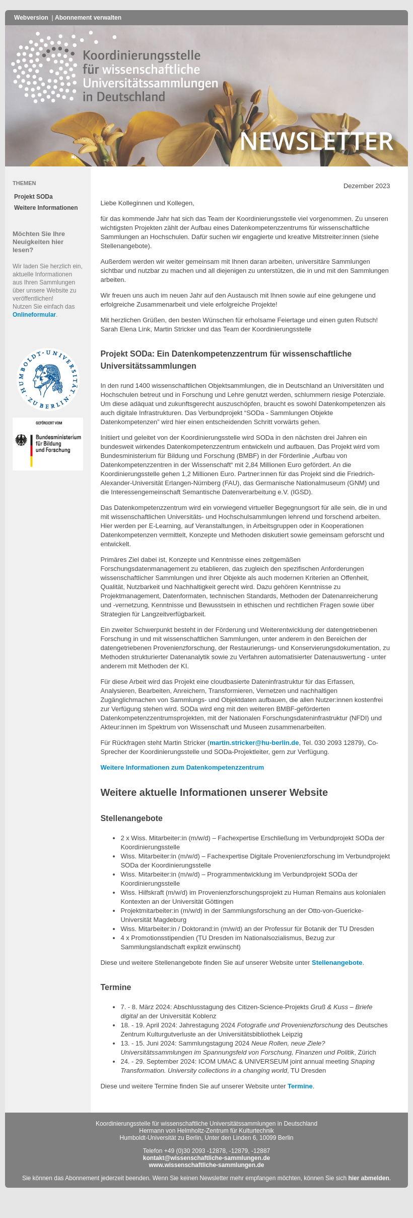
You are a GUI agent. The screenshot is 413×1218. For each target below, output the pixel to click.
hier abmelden (368, 1178)
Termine (300, 1086)
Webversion (31, 17)
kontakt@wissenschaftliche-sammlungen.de (206, 1158)
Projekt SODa (33, 196)
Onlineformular (34, 314)
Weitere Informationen (46, 207)
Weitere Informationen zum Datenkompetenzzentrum (182, 767)
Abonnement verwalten (88, 17)
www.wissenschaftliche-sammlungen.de (206, 1165)
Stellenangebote (337, 962)
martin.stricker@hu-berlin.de (254, 742)
